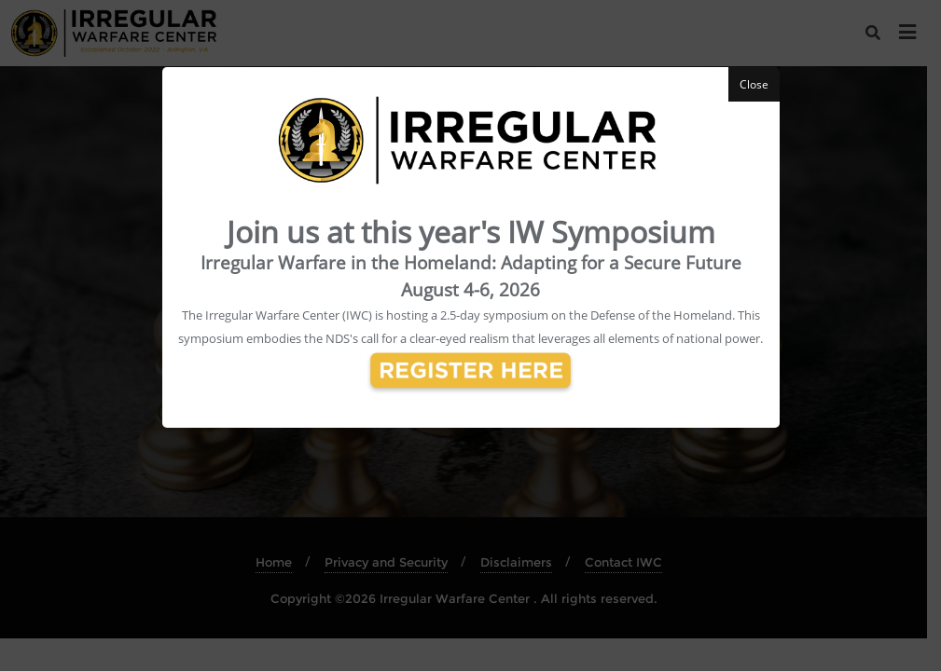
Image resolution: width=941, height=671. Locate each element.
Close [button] (754, 84)
